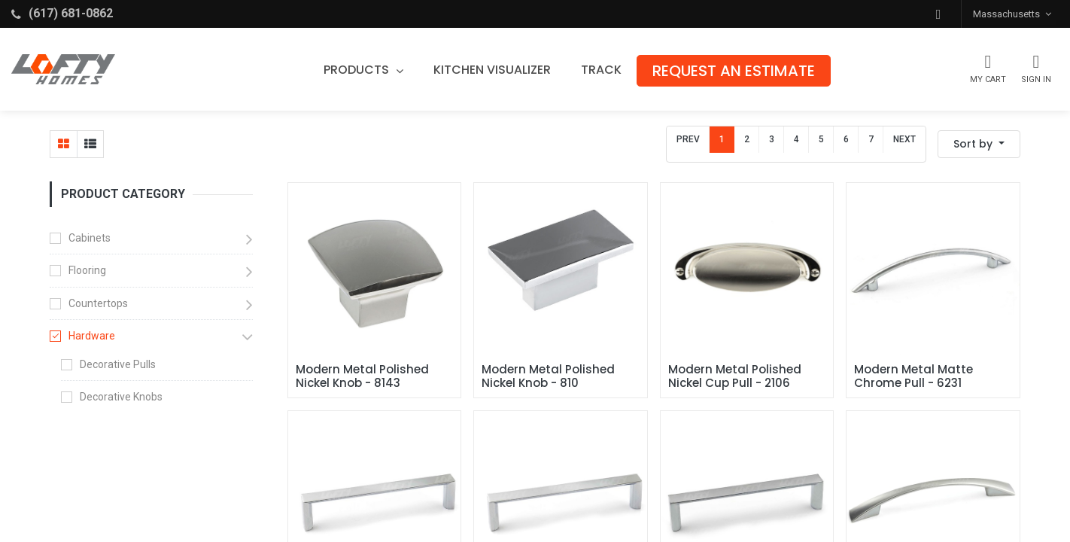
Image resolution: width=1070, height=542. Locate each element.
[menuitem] (495, 70)
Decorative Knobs (121, 397)
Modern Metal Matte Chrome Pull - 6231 (915, 376)
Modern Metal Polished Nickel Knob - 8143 (364, 376)
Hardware (91, 336)
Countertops (98, 303)
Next (904, 139)
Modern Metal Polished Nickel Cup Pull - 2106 (736, 376)
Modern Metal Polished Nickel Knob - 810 (550, 376)
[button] (938, 14)
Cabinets (89, 238)
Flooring (87, 270)
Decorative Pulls (118, 364)
